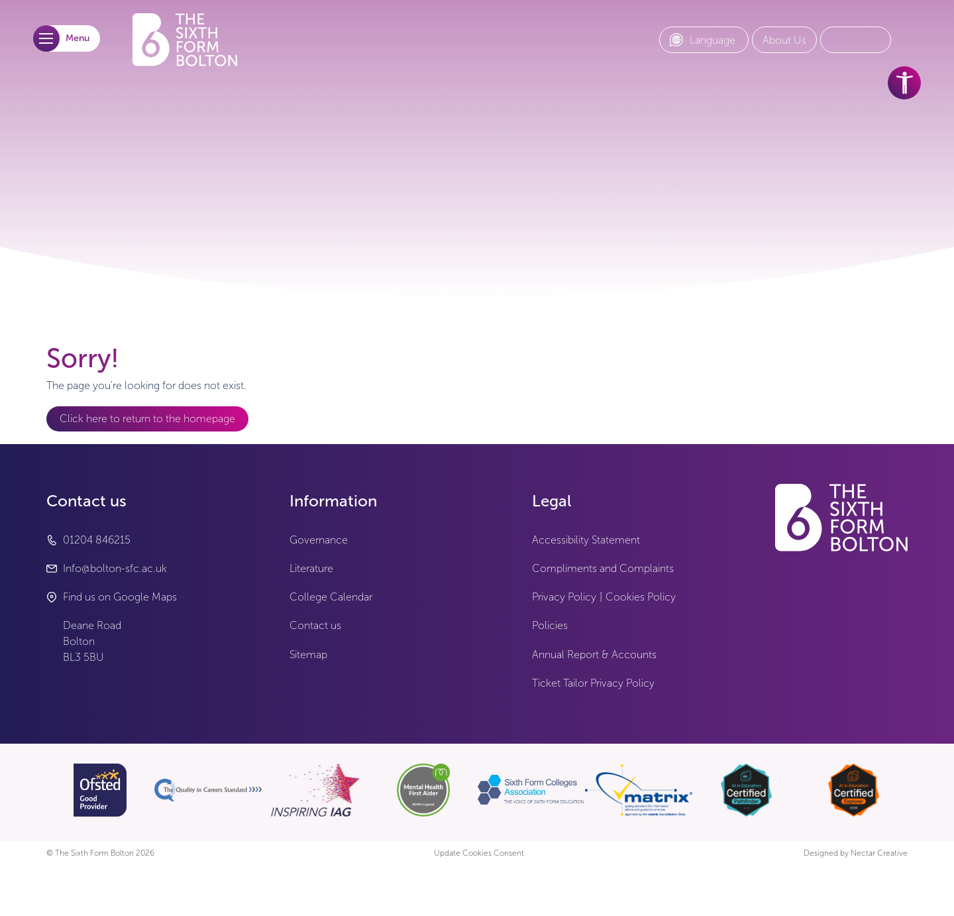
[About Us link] (784, 40)
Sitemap (308, 654)
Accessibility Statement (586, 539)
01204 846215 (97, 539)
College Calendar (331, 596)
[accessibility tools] (904, 82)
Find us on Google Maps (120, 596)
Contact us (315, 625)
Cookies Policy (641, 596)
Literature (311, 568)
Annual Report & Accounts (594, 654)
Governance (319, 539)
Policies (550, 625)
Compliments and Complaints (603, 568)
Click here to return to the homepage (147, 418)
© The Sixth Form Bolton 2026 (100, 853)
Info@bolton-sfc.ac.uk (115, 568)
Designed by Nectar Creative (856, 853)
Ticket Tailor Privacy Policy (593, 683)
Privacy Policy (564, 596)
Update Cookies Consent (479, 853)
